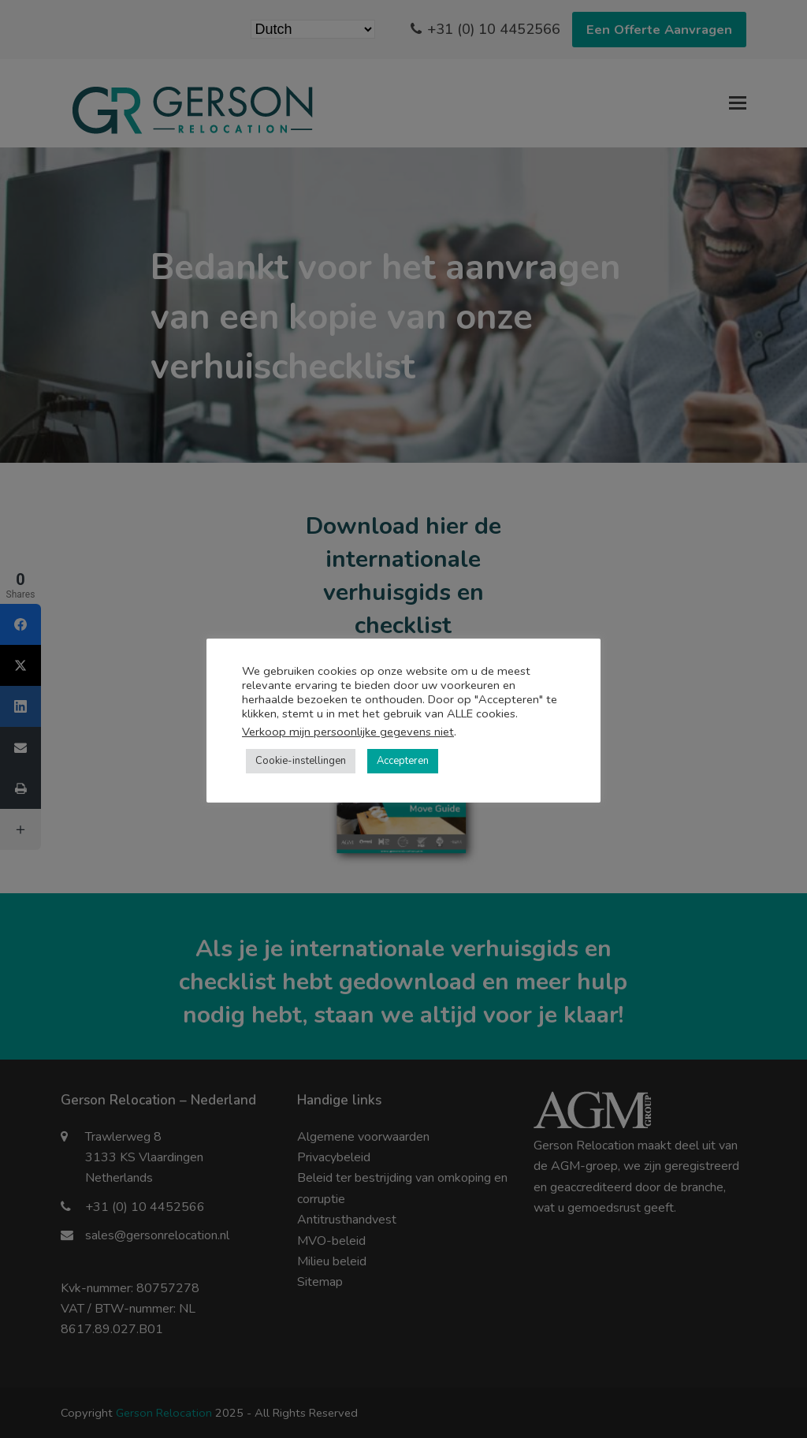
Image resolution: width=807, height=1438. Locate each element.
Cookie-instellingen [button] (300, 761)
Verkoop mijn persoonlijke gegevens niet (348, 731)
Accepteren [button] (403, 761)
